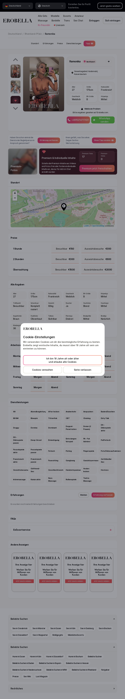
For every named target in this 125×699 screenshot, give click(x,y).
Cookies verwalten (42, 369)
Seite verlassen (82, 369)
